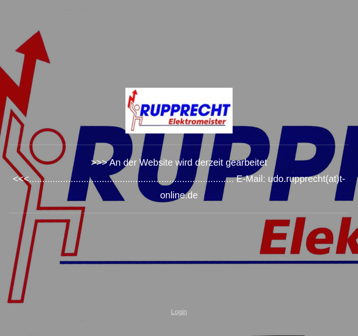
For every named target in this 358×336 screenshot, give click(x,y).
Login (179, 311)
